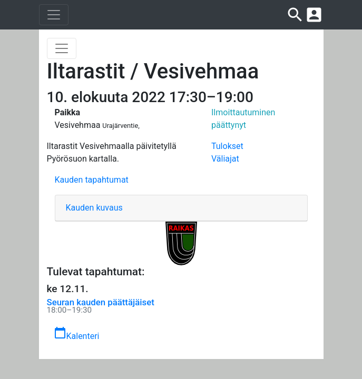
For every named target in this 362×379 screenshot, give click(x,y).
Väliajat (225, 159)
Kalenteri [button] (77, 333)
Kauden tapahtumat (92, 180)
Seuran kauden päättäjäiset (100, 302)
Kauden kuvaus (94, 208)
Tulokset (227, 146)
